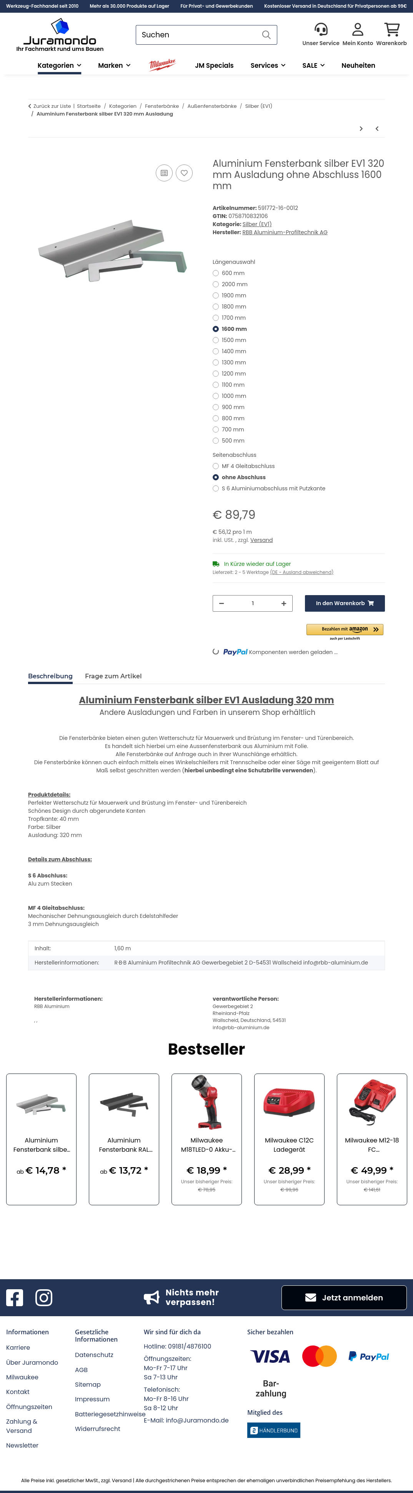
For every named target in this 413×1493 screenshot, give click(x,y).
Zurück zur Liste (52, 106)
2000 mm (235, 284)
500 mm (233, 441)
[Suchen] (196, 35)
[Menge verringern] (221, 603)
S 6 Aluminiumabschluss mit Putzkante (273, 488)
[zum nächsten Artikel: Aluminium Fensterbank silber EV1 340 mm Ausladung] (361, 129)
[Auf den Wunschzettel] (184, 172)
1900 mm (234, 295)
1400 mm (234, 351)
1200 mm (234, 373)
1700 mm (234, 318)
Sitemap (88, 1384)
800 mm (233, 418)
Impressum (92, 1399)
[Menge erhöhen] (283, 603)
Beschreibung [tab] (50, 676)
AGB (81, 1370)
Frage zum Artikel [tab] (113, 676)
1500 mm (234, 340)
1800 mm (234, 306)
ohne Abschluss (244, 477)
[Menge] (253, 603)
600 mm (233, 273)
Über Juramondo (32, 1362)
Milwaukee (22, 1377)
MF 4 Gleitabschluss (248, 466)
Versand (261, 540)
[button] (320, 35)
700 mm (233, 429)
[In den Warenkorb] (34, 154)
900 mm (233, 407)
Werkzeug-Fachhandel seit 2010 (42, 6)
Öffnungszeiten (29, 1406)
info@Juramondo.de (197, 1420)
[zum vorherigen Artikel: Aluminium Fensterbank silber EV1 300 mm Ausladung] (377, 129)
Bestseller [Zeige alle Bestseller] (206, 1050)
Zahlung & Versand (21, 1426)
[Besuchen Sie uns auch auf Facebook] (14, 1297)
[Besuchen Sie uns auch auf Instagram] (43, 1297)
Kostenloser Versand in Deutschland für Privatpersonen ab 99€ (335, 6)
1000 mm (234, 396)
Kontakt (18, 1391)
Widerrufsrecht (97, 1428)
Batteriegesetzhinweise (110, 1414)
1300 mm (234, 362)
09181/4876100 (189, 1346)
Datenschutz (94, 1354)
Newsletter (22, 1445)
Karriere (18, 1347)
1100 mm (233, 385)
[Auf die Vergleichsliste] (164, 172)
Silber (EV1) (257, 224)
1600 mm (234, 329)
